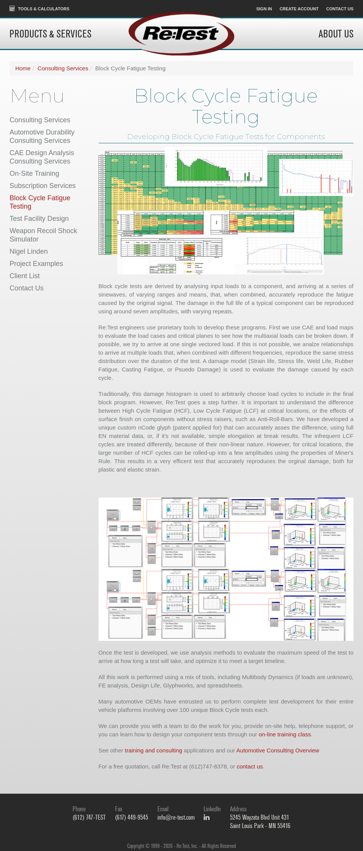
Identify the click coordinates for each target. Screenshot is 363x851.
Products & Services (50, 34)
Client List (25, 276)
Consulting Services (62, 68)
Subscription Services (43, 186)
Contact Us (339, 8)
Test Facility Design (39, 218)
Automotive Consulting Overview (278, 750)
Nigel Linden (29, 251)
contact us (250, 766)
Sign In (264, 8)
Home (23, 68)
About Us (336, 34)
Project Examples (36, 263)
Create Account (299, 8)
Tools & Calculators (40, 8)
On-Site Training (34, 173)
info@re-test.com (175, 818)
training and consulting (153, 750)
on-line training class (285, 734)
